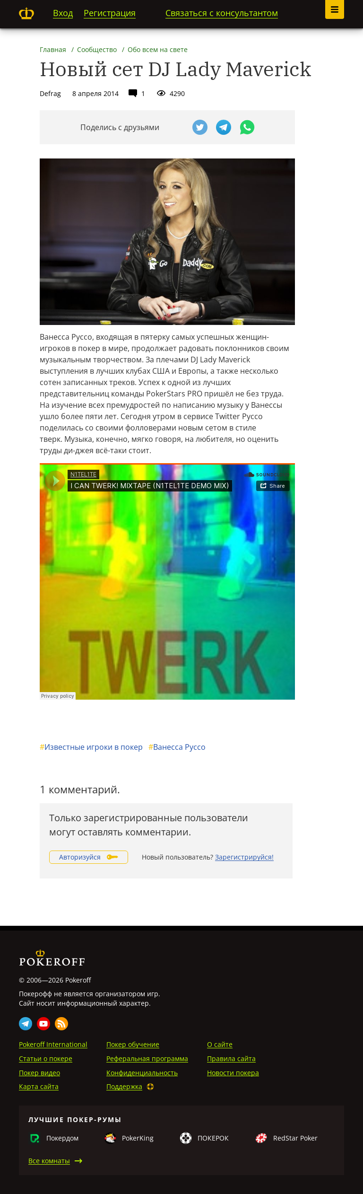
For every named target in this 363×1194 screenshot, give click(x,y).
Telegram (25, 1023)
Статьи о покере (45, 1058)
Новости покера (233, 1072)
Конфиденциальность (142, 1072)
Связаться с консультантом (221, 12)
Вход (63, 12)
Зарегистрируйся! (244, 856)
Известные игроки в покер (91, 747)
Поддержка (124, 1086)
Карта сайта (39, 1086)
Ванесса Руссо (177, 747)
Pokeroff (26, 13)
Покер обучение (132, 1044)
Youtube (43, 1023)
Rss (61, 1023)
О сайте (220, 1044)
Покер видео (39, 1072)
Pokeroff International (53, 1044)
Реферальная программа (147, 1058)
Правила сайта (231, 1058)
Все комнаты (49, 1160)
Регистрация (110, 12)
